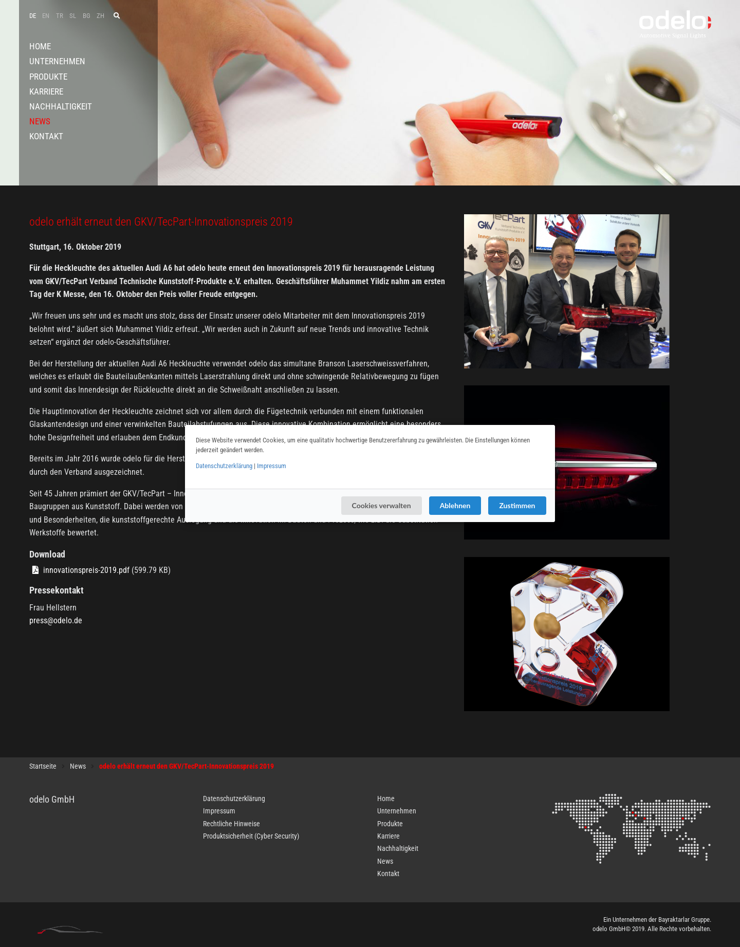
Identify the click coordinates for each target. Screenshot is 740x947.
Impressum (271, 466)
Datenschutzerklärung (224, 466)
